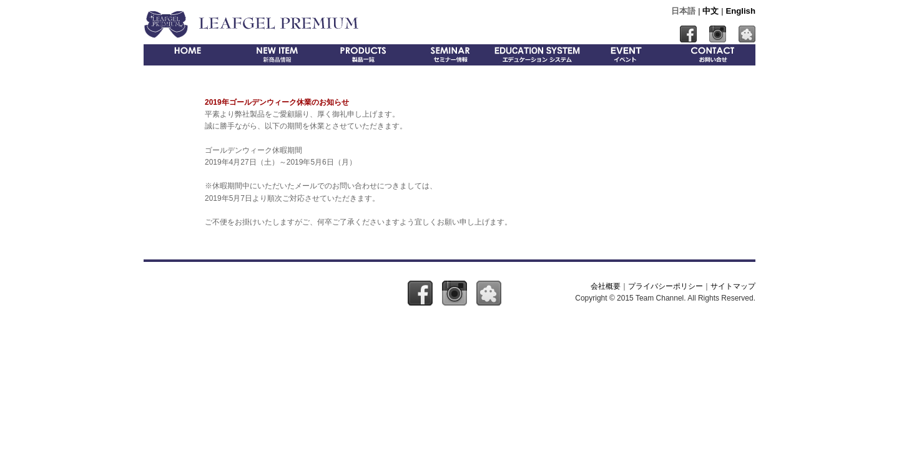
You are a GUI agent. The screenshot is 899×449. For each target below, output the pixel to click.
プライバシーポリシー (665, 286)
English (740, 11)
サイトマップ (732, 286)
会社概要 (606, 286)
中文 (710, 11)
